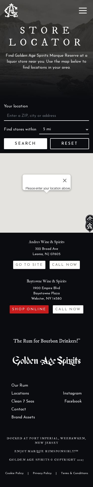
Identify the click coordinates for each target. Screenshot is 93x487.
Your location (16, 106)
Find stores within (20, 130)
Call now (64, 265)
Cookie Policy (14, 473)
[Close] (65, 180)
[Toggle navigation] (83, 10)
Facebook (73, 401)
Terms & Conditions (74, 473)
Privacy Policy (42, 473)
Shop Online (29, 309)
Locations (20, 394)
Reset (69, 144)
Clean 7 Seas (22, 401)
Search (25, 144)
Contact (18, 409)
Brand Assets (23, 417)
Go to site (29, 265)
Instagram (72, 394)
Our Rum (19, 386)
